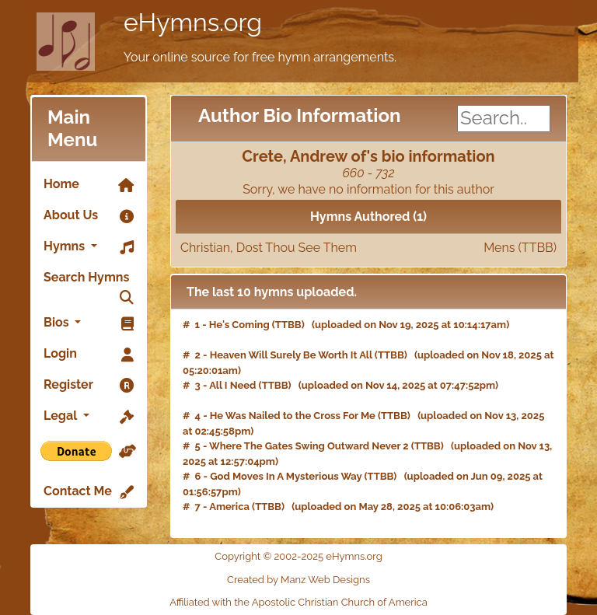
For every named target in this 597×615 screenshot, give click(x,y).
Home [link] (89, 185)
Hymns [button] (89, 247)
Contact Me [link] (89, 492)
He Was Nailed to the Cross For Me (292, 415)
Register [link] (89, 386)
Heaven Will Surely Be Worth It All (291, 355)
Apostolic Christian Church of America (340, 602)
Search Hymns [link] (89, 281)
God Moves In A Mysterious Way (285, 476)
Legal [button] (89, 417)
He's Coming (239, 324)
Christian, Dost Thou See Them (368, 248)
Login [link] (89, 354)
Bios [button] (89, 323)
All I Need (232, 385)
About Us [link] (89, 216)
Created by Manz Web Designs (298, 579)
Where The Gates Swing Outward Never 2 (309, 446)
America (229, 506)
